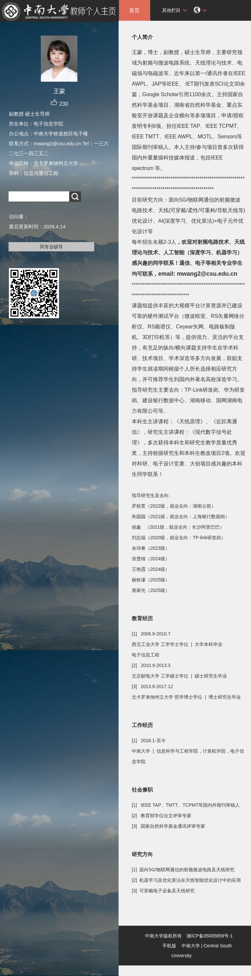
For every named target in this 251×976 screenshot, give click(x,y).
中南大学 (190, 945)
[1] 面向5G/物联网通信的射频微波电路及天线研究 (183, 869)
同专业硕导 (51, 246)
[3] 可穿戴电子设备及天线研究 (163, 890)
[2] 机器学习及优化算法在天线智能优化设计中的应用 (186, 880)
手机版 (169, 945)
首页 (134, 10)
